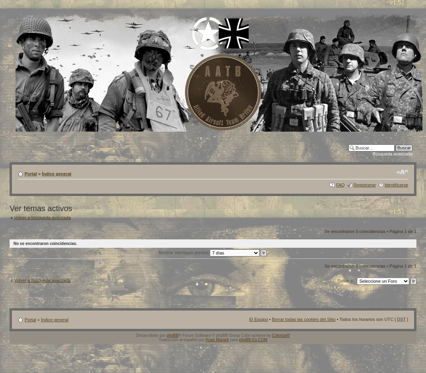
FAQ (340, 185)
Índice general (56, 173)
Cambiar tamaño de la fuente (402, 172)
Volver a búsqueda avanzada (42, 217)
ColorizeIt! (281, 335)
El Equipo (258, 319)
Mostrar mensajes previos (213, 252)
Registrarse (364, 185)
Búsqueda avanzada (392, 154)
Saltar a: (345, 280)
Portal (31, 173)
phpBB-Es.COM (253, 340)
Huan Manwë (217, 340)
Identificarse (396, 185)
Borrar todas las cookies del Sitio (303, 319)
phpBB (172, 335)
